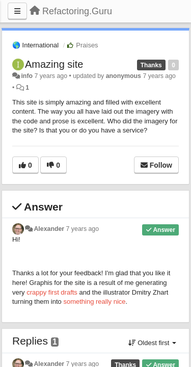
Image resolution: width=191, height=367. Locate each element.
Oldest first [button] (152, 343)
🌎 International (35, 45)
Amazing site (54, 64)
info (27, 76)
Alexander (49, 228)
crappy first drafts (51, 292)
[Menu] (17, 11)
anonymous (123, 76)
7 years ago (82, 228)
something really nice (94, 301)
